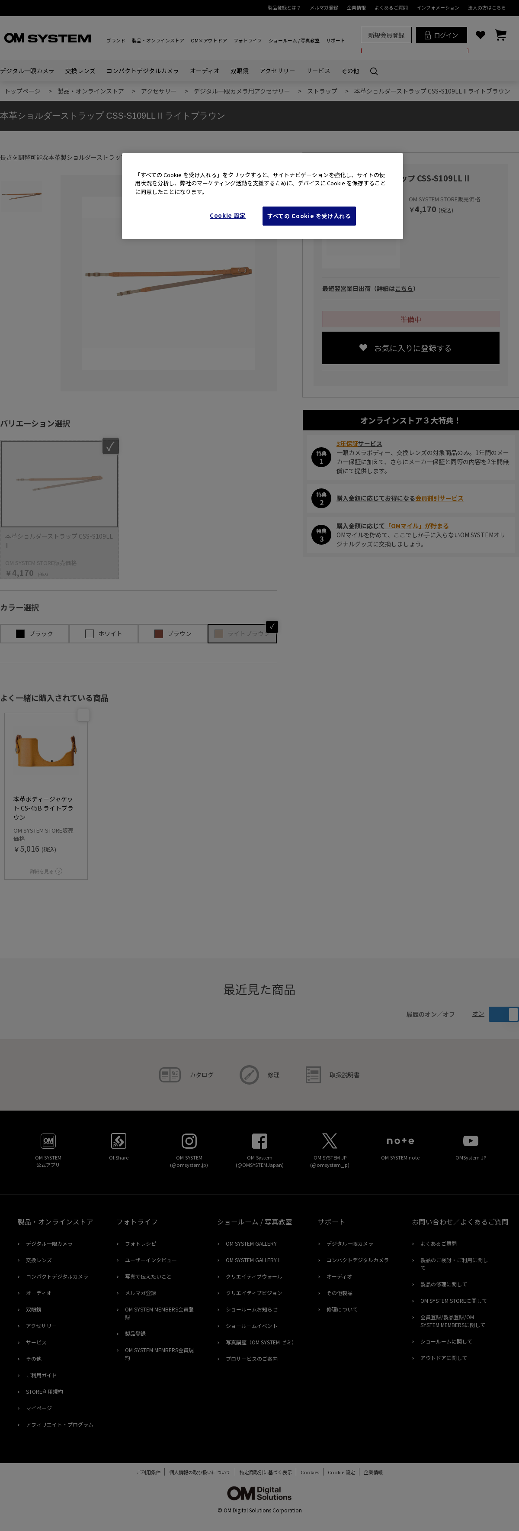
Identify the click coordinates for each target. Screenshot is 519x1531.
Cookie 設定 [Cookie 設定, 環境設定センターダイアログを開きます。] (228, 215)
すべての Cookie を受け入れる (309, 216)
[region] (262, 196)
